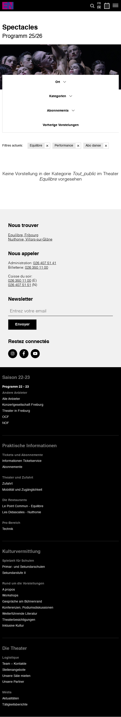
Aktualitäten (10, 698)
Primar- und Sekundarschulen (23, 566)
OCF (5, 417)
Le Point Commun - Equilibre (22, 506)
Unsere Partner (13, 681)
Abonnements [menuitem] (60, 110)
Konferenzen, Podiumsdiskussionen (27, 607)
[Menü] (116, 5)
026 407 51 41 (44, 263)
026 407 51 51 (19, 285)
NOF (5, 423)
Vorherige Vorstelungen (61, 125)
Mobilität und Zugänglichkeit (22, 489)
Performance (68, 146)
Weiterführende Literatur (19, 613)
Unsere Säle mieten (16, 676)
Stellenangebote (14, 669)
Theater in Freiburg (16, 410)
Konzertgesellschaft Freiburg (22, 404)
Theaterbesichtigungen (18, 619)
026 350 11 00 (36, 268)
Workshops (10, 595)
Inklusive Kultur (13, 625)
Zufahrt (7, 483)
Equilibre (40, 146)
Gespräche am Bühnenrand (22, 601)
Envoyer (22, 324)
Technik (7, 529)
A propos (8, 589)
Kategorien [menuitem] (60, 96)
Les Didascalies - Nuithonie (21, 512)
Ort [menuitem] (60, 82)
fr (99, 3)
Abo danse (97, 146)
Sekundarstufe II (14, 573)
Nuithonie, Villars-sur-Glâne (30, 239)
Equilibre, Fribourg (23, 235)
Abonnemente (12, 467)
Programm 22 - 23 (15, 386)
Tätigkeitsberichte (15, 704)
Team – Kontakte (14, 663)
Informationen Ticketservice (22, 461)
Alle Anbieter (11, 399)
